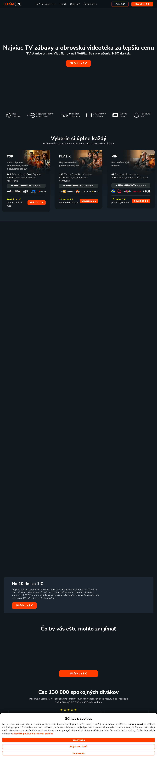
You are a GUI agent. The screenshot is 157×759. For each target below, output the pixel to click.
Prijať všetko (78, 740)
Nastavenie (79, 753)
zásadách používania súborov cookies (32, 733)
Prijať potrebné (78, 746)
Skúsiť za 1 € (142, 4)
